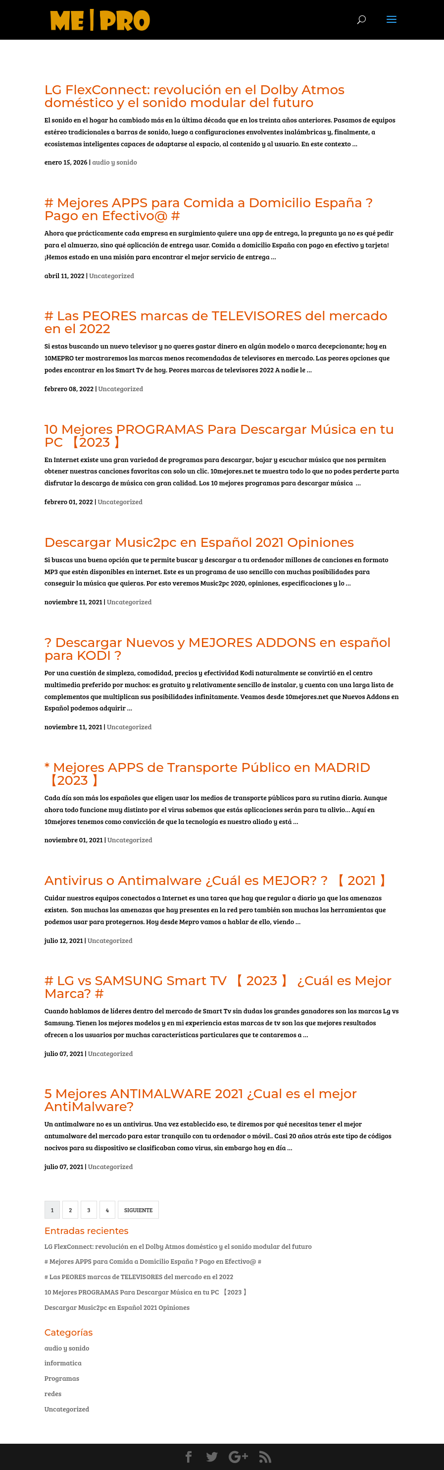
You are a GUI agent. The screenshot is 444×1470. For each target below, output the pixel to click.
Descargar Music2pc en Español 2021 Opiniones (199, 542)
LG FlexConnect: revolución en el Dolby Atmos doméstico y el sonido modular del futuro (195, 96)
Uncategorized (111, 275)
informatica (63, 1362)
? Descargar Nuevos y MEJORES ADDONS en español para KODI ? (218, 649)
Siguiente (138, 1210)
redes (53, 1393)
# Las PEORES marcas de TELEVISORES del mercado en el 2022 (216, 322)
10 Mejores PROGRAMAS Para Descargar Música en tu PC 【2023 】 (219, 435)
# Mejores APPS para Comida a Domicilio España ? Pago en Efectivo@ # (209, 209)
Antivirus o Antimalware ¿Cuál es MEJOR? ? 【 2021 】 (219, 880)
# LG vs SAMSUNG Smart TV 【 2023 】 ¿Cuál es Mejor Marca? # (218, 987)
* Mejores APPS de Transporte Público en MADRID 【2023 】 (208, 774)
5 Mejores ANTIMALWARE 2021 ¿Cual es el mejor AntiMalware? (201, 1100)
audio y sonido (114, 162)
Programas (62, 1378)
